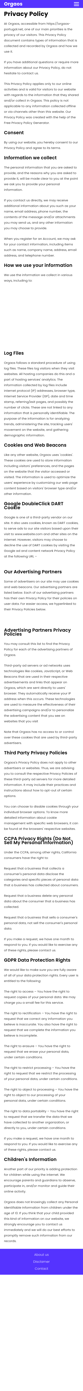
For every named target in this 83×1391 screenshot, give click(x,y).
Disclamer (41, 1261)
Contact (41, 1268)
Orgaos (13, 4)
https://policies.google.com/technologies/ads (39, 562)
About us (41, 1254)
